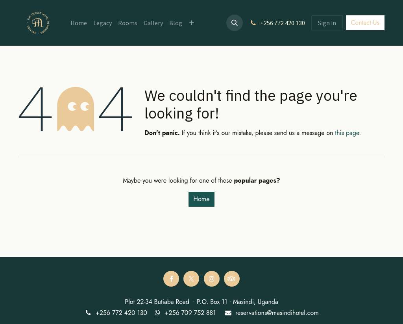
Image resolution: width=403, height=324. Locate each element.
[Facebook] (171, 279)
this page (347, 132)
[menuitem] (78, 23)
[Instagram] (212, 279)
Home (202, 199)
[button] (234, 23)
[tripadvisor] (232, 279)
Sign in (327, 23)
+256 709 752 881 (190, 312)
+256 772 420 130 (121, 312)
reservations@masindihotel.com (277, 312)
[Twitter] (191, 279)
